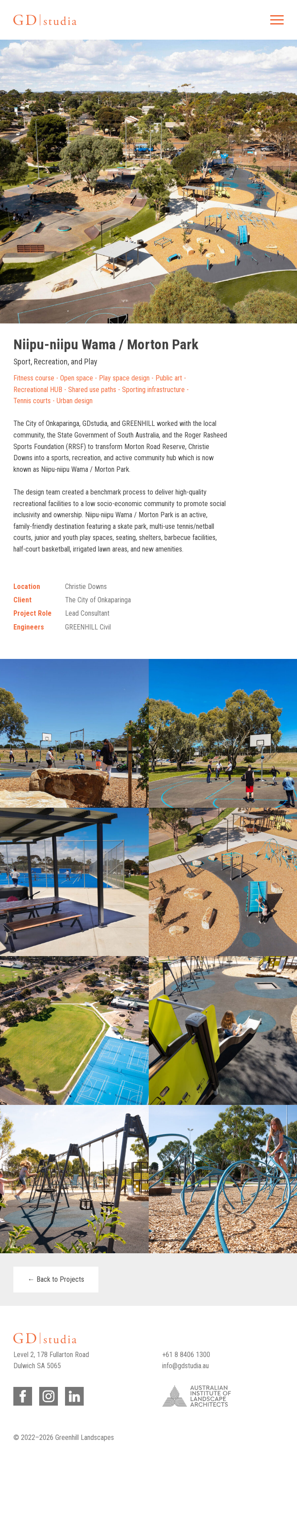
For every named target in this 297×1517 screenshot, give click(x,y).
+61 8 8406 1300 (186, 1354)
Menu (276, 20)
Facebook (21, 1395)
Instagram (47, 1395)
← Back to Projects (56, 1279)
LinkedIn (73, 1395)
